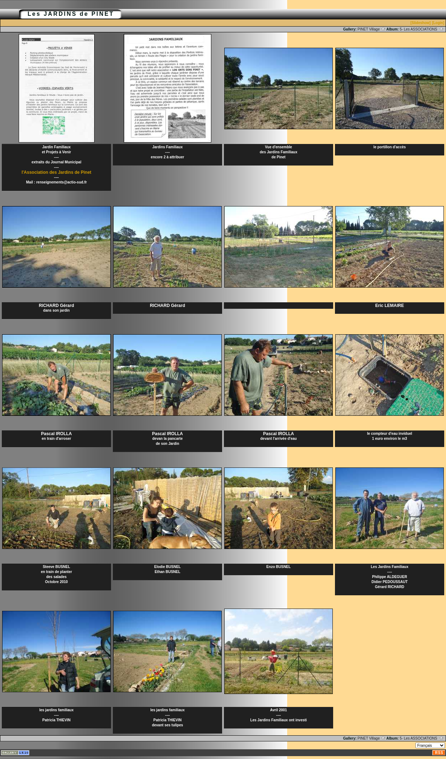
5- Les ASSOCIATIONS (422, 29)
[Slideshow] (420, 23)
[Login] (438, 23)
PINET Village (372, 29)
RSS (439, 753)
